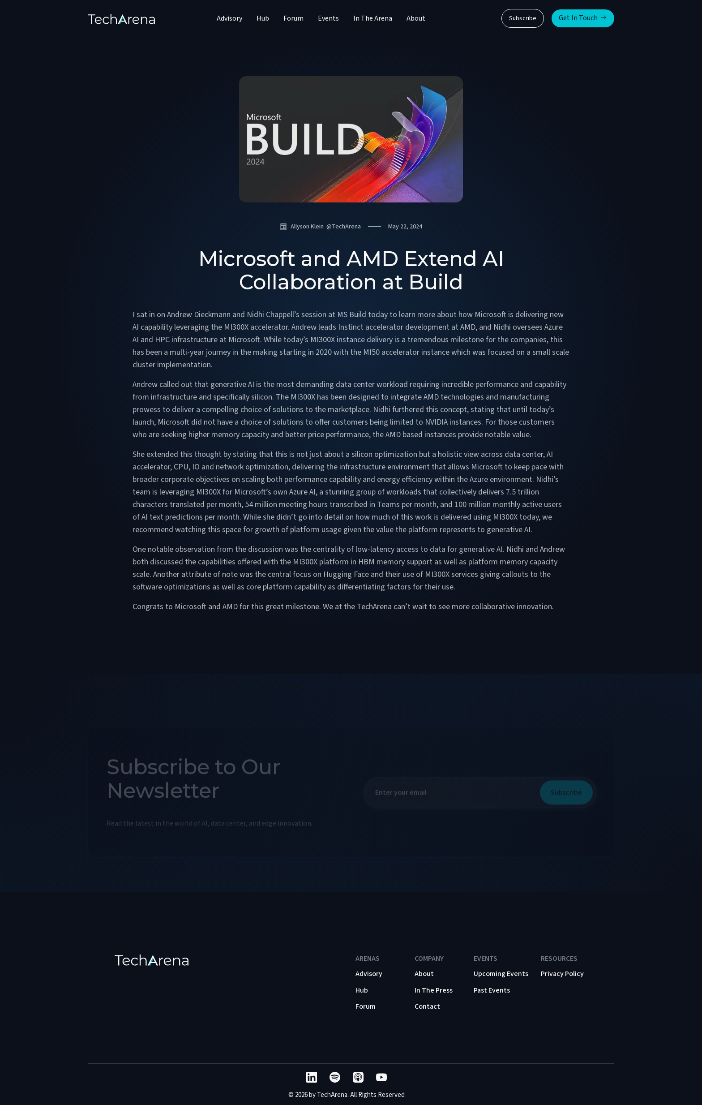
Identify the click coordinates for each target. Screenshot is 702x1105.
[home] (121, 18)
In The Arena (372, 18)
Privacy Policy (562, 974)
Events (328, 18)
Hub (263, 18)
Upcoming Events (501, 974)
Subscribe (522, 18)
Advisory (229, 18)
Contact (427, 1006)
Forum (293, 18)
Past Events (492, 990)
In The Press (434, 990)
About (416, 18)
